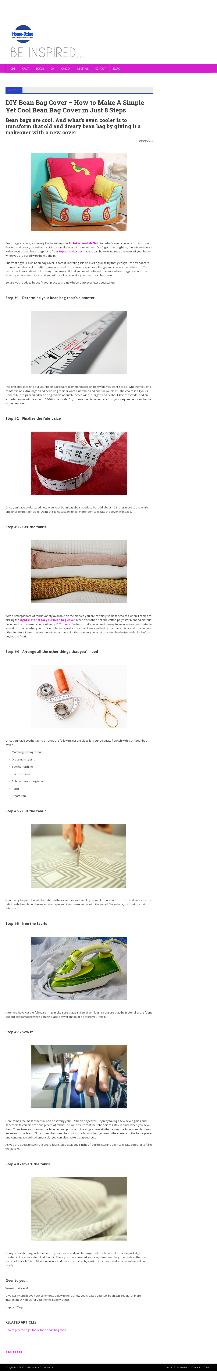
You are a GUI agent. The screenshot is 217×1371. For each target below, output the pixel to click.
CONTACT (100, 69)
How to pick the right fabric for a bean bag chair (36, 1330)
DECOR (40, 69)
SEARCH (117, 69)
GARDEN (66, 69)
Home (12, 69)
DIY (52, 69)
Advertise (182, 1367)
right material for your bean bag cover (47, 620)
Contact (195, 1367)
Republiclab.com (70, 251)
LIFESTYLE (83, 69)
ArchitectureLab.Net (83, 243)
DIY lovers (63, 624)
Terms (207, 1367)
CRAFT (25, 69)
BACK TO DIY (13, 89)
